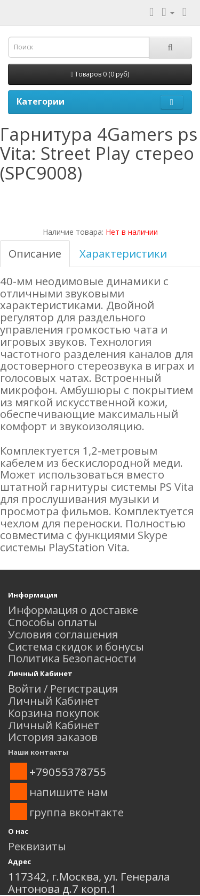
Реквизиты (37, 846)
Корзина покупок (53, 712)
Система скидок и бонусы (76, 646)
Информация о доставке (73, 609)
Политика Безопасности (72, 658)
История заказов (53, 736)
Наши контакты (38, 752)
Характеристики (123, 253)
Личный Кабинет (53, 700)
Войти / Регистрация (63, 688)
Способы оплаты (52, 622)
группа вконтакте (76, 812)
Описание (35, 253)
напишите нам (68, 791)
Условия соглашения (63, 634)
